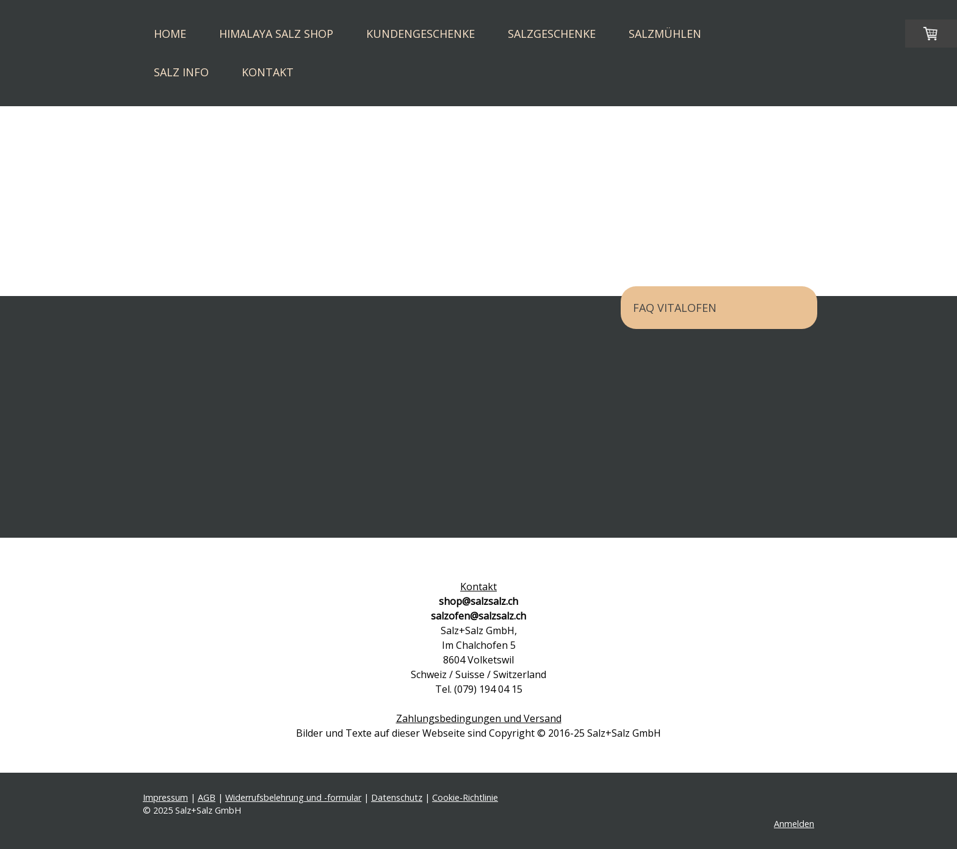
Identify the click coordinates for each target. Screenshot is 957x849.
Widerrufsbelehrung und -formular (293, 797)
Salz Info (181, 72)
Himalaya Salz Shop (276, 33)
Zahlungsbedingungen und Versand (479, 718)
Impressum (165, 797)
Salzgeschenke (552, 33)
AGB (206, 797)
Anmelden (794, 823)
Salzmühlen (665, 33)
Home (170, 33)
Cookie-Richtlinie (465, 797)
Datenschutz (396, 797)
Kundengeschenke (420, 33)
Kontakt (268, 72)
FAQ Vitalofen (675, 307)
